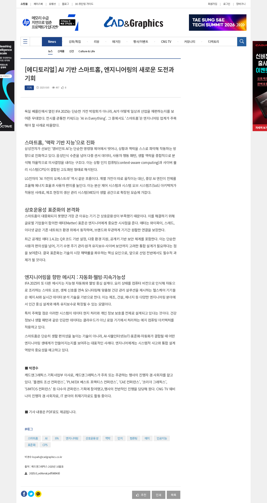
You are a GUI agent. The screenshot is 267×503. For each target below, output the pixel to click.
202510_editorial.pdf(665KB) (42, 473)
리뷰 (96, 41)
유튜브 (52, 4)
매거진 (116, 41)
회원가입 (212, 4)
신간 (71, 51)
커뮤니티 (189, 41)
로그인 (226, 4)
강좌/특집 (75, 41)
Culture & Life (86, 51)
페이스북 (38, 4)
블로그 (65, 4)
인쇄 (158, 495)
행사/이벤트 (140, 41)
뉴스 (50, 51)
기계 (29, 87)
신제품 (61, 51)
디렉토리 (213, 41)
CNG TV (166, 41)
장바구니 (240, 4)
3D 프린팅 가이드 (84, 4)
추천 (141, 495)
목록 (173, 495)
